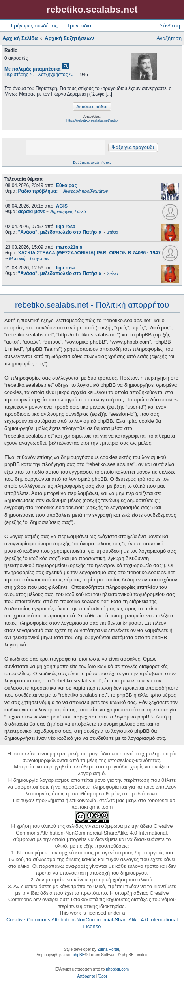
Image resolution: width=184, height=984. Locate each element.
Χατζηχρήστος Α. (55, 74)
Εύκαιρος (66, 185)
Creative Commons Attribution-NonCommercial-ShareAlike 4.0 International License (92, 923)
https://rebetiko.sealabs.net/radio (92, 120)
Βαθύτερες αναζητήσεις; (92, 162)
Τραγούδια (79, 26)
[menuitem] (86, 976)
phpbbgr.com (117, 969)
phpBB (78, 955)
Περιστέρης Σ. (19, 74)
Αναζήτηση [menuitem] (169, 38)
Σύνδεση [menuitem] (170, 26)
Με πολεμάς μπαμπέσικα (32, 69)
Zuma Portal (108, 949)
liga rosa (65, 226)
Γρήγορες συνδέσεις (34, 26)
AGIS (62, 206)
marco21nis (69, 247)
